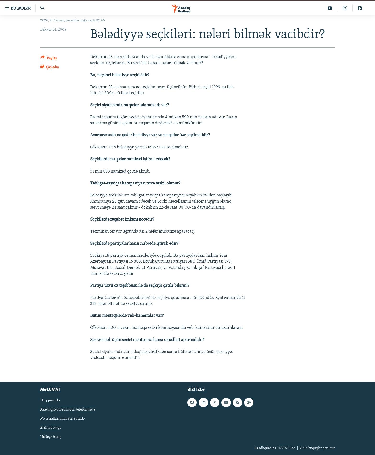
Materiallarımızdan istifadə (62, 419)
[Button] (48, 59)
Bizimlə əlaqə (50, 428)
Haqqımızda (50, 400)
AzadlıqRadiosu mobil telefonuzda (67, 410)
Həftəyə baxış (50, 437)
